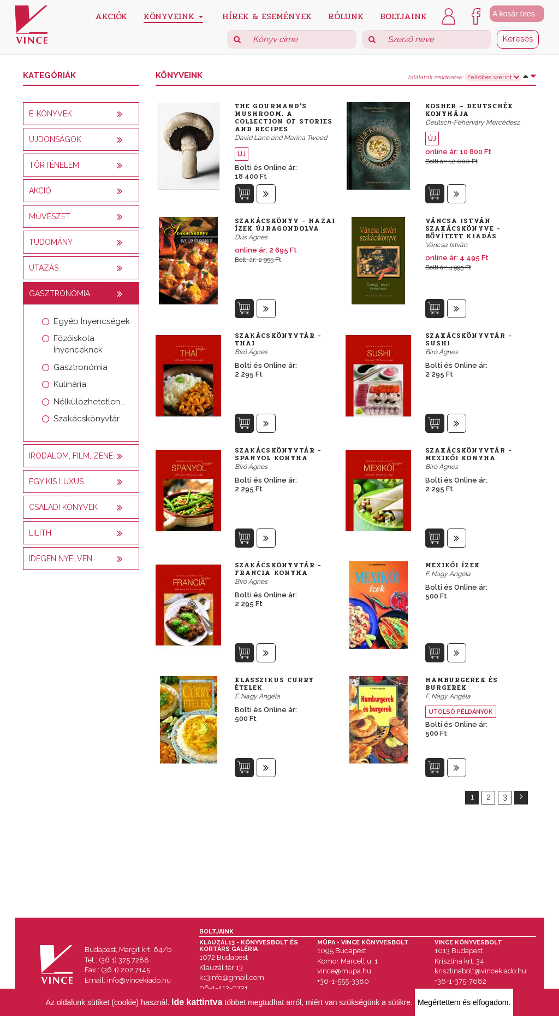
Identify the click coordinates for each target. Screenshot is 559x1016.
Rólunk (346, 15)
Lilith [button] (40, 532)
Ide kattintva (196, 1002)
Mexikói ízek (452, 565)
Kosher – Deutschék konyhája (469, 110)
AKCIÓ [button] (40, 190)
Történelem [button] (54, 165)
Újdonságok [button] (55, 139)
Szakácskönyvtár (86, 419)
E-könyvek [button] (50, 113)
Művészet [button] (49, 216)
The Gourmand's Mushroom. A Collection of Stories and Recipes (283, 117)
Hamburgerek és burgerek (461, 683)
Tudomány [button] (51, 242)
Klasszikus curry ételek (274, 683)
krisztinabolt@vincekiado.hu (480, 971)
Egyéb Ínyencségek (91, 321)
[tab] (81, 114)
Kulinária (69, 384)
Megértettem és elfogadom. (464, 1002)
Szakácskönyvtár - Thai (278, 339)
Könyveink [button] (173, 16)
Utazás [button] (43, 267)
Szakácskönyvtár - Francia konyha (278, 569)
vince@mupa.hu (344, 971)
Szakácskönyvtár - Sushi (469, 339)
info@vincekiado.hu (139, 980)
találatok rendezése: (435, 77)
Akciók (111, 15)
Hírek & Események (267, 15)
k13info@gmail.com (231, 977)
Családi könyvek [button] (63, 507)
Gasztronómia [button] (59, 293)
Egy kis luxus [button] (56, 481)
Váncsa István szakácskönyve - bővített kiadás (463, 228)
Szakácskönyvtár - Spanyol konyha (278, 454)
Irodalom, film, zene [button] (71, 455)
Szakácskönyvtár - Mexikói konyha (469, 454)
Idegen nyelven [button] (60, 558)
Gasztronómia (80, 367)
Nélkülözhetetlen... (89, 402)
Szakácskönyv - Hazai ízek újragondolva (285, 224)
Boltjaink (403, 15)
